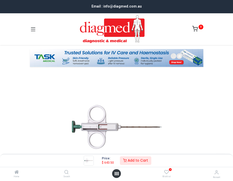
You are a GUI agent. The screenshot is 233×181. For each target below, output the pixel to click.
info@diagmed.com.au (122, 6)
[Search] (66, 172)
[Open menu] (117, 174)
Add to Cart (135, 160)
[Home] (16, 172)
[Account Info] (216, 172)
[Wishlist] (166, 172)
